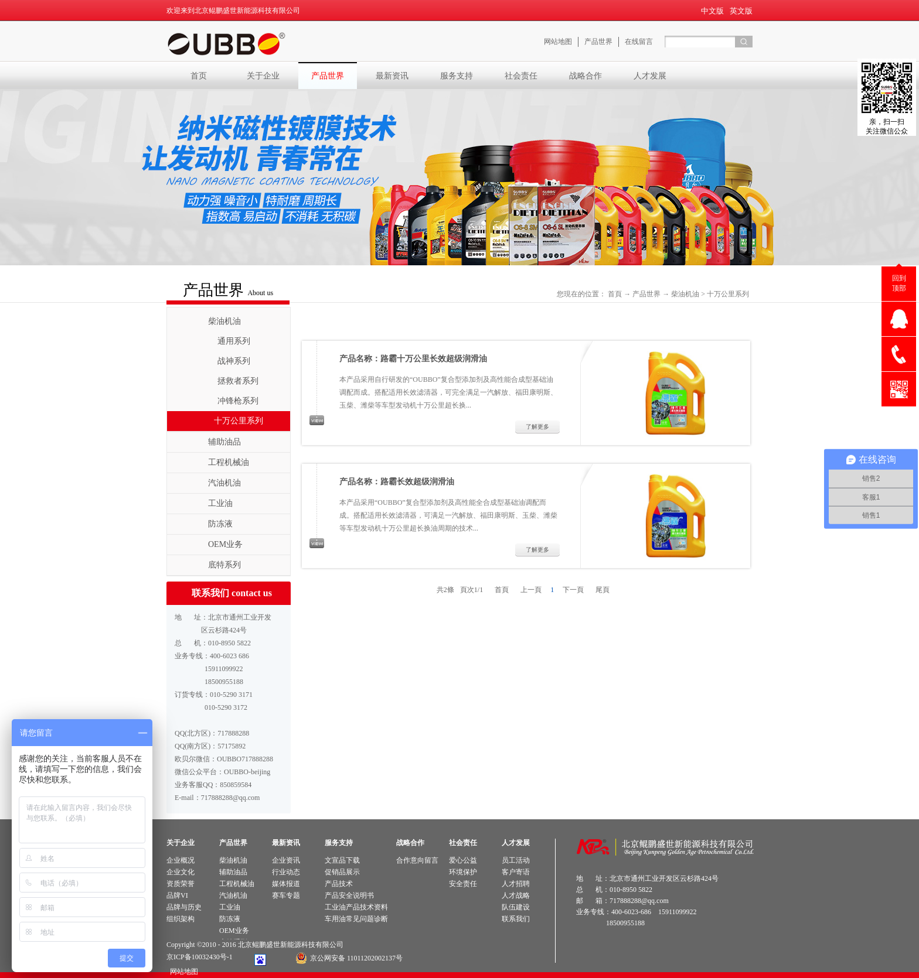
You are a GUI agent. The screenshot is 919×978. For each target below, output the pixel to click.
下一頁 (573, 590)
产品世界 (646, 294)
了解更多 (537, 426)
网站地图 (182, 971)
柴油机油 (685, 294)
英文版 (741, 10)
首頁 (615, 294)
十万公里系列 (728, 294)
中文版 (712, 10)
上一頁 (531, 590)
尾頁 (602, 590)
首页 (198, 75)
